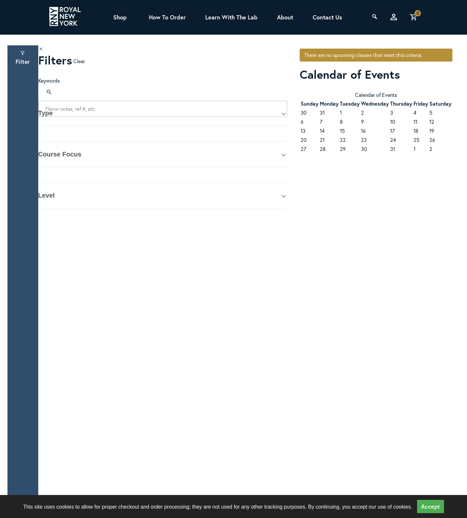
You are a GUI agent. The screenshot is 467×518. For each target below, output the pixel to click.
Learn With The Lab (231, 17)
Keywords (49, 80)
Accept (430, 506)
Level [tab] (46, 195)
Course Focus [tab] (59, 154)
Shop (119, 17)
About (285, 17)
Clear (79, 61)
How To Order (167, 17)
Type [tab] (45, 113)
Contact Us (327, 17)
